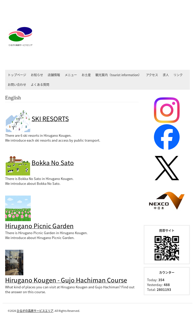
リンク (178, 75)
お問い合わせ (17, 84)
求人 (166, 75)
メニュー (71, 75)
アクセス (152, 75)
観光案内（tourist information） (118, 75)
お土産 (86, 75)
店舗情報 (54, 75)
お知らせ (37, 75)
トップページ (17, 75)
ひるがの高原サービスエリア (35, 311)
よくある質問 (40, 84)
